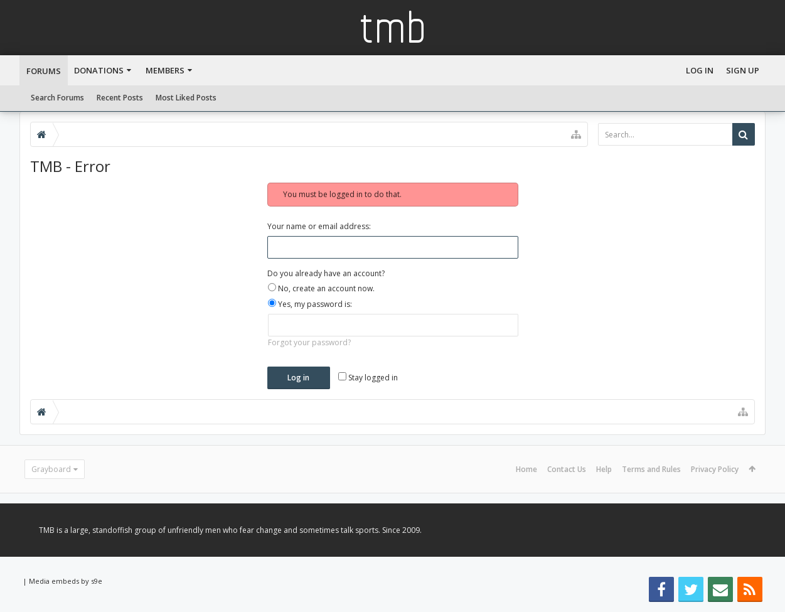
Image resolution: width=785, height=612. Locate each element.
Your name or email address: (319, 226)
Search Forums (57, 97)
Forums (43, 71)
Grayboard (51, 469)
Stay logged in (368, 377)
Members (165, 70)
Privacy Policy (715, 469)
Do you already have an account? (326, 273)
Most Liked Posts (186, 97)
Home (526, 469)
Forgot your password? (309, 342)
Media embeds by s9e (65, 581)
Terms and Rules (651, 469)
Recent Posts (120, 97)
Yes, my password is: (310, 304)
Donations (99, 70)
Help (604, 469)
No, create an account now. (321, 288)
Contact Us (566, 469)
